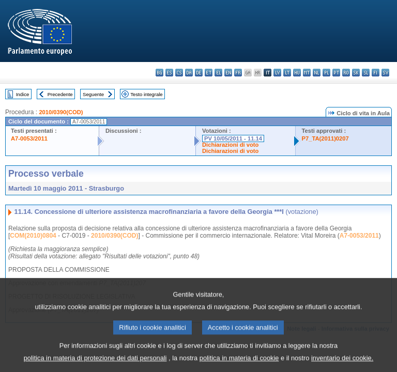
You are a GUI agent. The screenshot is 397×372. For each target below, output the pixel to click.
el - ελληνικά (218, 72)
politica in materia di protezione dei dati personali (95, 364)
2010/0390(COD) (61, 112)
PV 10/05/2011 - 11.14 (233, 138)
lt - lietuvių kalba (287, 72)
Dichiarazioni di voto (230, 145)
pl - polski (326, 72)
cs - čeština (179, 72)
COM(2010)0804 (33, 235)
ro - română (346, 72)
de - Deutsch (199, 72)
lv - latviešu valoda (277, 72)
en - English (228, 72)
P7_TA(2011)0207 (325, 138)
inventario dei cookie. (342, 364)
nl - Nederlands (316, 72)
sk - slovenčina (356, 72)
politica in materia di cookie (239, 364)
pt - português (336, 72)
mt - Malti (307, 72)
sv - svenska (385, 72)
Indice (22, 94)
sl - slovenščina (366, 72)
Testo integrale (146, 94)
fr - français (238, 72)
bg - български (159, 72)
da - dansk (189, 72)
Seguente (93, 94)
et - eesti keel (208, 72)
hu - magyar (297, 72)
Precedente (60, 94)
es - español (169, 72)
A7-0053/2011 (29, 138)
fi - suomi (375, 72)
